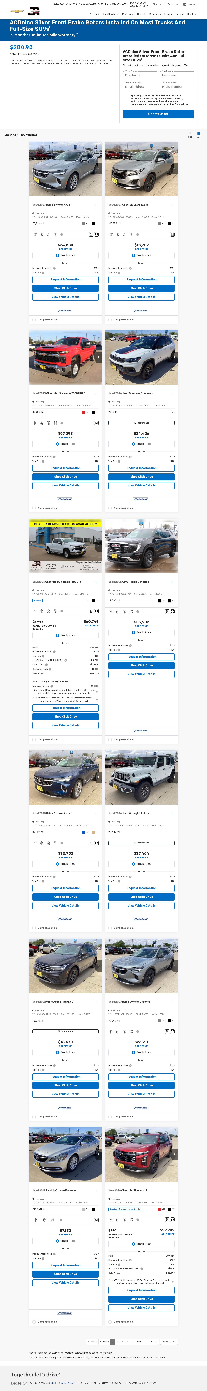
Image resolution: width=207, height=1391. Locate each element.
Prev (104, 1341)
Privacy (71, 1383)
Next (140, 1341)
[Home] (90, 14)
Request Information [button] (66, 279)
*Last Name (167, 71)
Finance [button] (168, 14)
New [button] (97, 14)
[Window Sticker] (96, 234)
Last (152, 1341)
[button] (98, 168)
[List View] (198, 135)
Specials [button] (141, 14)
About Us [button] (191, 14)
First (92, 1341)
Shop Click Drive (65, 288)
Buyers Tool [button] (155, 14)
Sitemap (62, 1383)
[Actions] (96, 205)
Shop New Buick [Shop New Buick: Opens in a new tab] (111, 14)
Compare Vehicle (48, 319)
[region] (65, 270)
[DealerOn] (19, 1383)
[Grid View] (189, 135)
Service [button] (180, 14)
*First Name (131, 71)
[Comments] (91, 234)
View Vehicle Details (66, 297)
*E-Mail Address (133, 83)
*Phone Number (169, 83)
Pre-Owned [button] (128, 14)
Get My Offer (158, 114)
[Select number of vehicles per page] (169, 1342)
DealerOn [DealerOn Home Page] (53, 1383)
